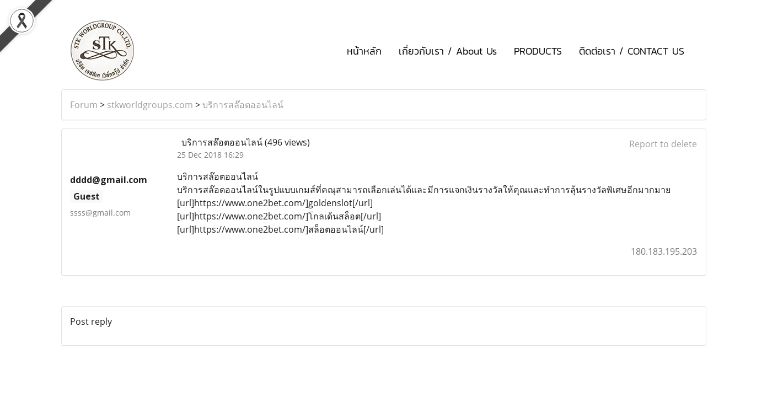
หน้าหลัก (364, 51)
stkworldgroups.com (150, 105)
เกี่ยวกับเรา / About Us (448, 51)
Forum (84, 105)
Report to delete (663, 144)
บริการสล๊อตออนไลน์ (242, 105)
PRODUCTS (538, 51)
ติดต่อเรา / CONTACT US (631, 51)
